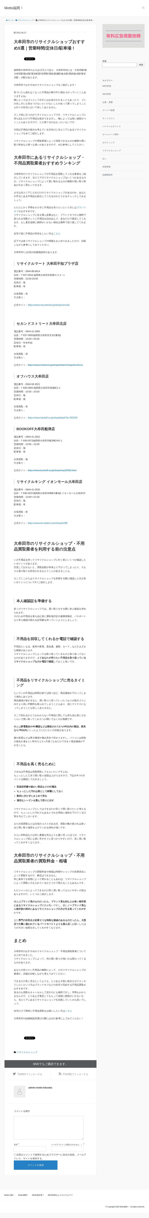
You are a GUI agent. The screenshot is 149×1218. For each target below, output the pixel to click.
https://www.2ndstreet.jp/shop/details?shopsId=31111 (55, 365)
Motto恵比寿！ (38, 1200)
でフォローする (29, 1074)
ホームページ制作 (110, 134)
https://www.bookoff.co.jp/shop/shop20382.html (52, 470)
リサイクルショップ (27, 1052)
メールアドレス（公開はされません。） (67, 1150)
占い (104, 159)
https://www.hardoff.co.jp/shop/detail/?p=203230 (52, 417)
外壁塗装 (106, 167)
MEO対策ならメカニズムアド (60, 1200)
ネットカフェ (108, 118)
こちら (56, 233)
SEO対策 (106, 94)
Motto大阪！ (9, 1200)
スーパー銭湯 (108, 110)
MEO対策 (106, 86)
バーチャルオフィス (111, 126)
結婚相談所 (107, 175)
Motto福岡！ (14, 8)
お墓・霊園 (107, 102)
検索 (104, 61)
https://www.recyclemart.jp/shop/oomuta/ (49, 305)
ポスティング (108, 142)
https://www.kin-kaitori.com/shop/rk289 (48, 523)
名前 (15, 1150)
